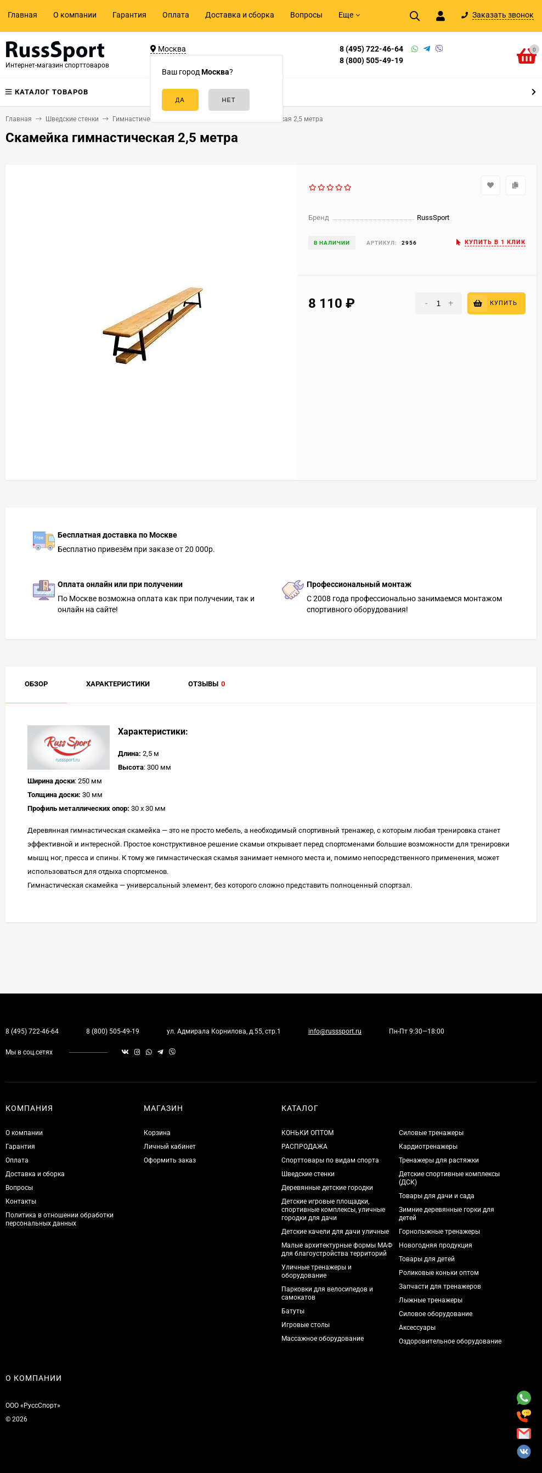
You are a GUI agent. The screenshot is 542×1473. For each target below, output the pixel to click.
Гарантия (129, 14)
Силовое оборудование (435, 1314)
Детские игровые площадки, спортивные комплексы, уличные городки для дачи (333, 1210)
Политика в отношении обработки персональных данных (59, 1219)
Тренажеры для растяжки (439, 1160)
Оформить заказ (170, 1160)
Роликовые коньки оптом (439, 1273)
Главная (22, 14)
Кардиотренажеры (428, 1146)
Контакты (20, 1201)
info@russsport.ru (335, 1031)
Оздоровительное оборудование (450, 1341)
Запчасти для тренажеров (440, 1286)
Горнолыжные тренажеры (439, 1231)
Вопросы (306, 14)
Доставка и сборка (239, 14)
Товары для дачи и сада (437, 1196)
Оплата (175, 14)
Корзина (157, 1133)
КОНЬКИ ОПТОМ (307, 1133)
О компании (75, 14)
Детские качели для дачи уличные (335, 1231)
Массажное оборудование (322, 1338)
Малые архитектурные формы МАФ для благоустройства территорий (336, 1249)
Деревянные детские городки (327, 1188)
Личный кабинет (170, 1146)
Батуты (292, 1311)
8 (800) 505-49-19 (371, 60)
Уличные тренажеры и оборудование (316, 1271)
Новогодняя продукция (435, 1245)
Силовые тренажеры (431, 1133)
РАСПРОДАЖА (304, 1146)
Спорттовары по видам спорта (330, 1160)
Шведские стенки (308, 1174)
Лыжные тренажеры (430, 1300)
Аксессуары (417, 1327)
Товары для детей (427, 1259)
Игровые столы (305, 1325)
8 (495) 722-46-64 (371, 48)
